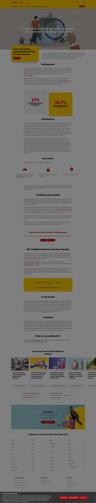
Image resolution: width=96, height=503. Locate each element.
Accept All (83, 498)
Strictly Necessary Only (73, 498)
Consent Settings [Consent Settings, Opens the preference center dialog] (64, 498)
